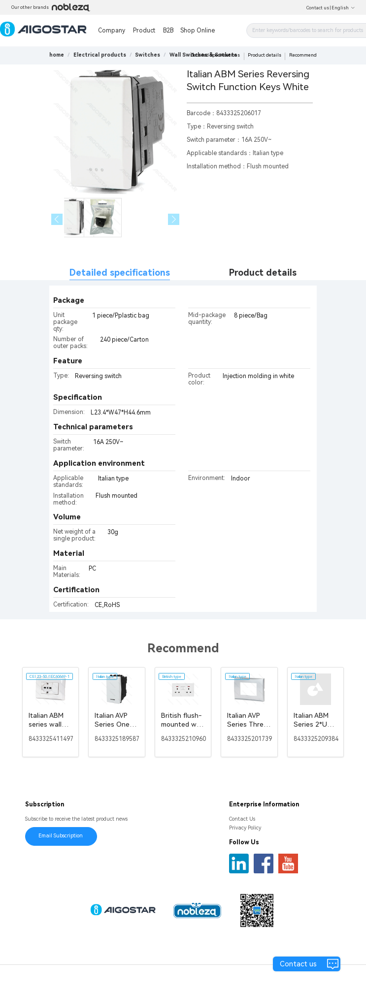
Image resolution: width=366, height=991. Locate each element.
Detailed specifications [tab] (119, 272)
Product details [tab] (263, 272)
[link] (99, 55)
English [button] (343, 7)
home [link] (56, 55)
